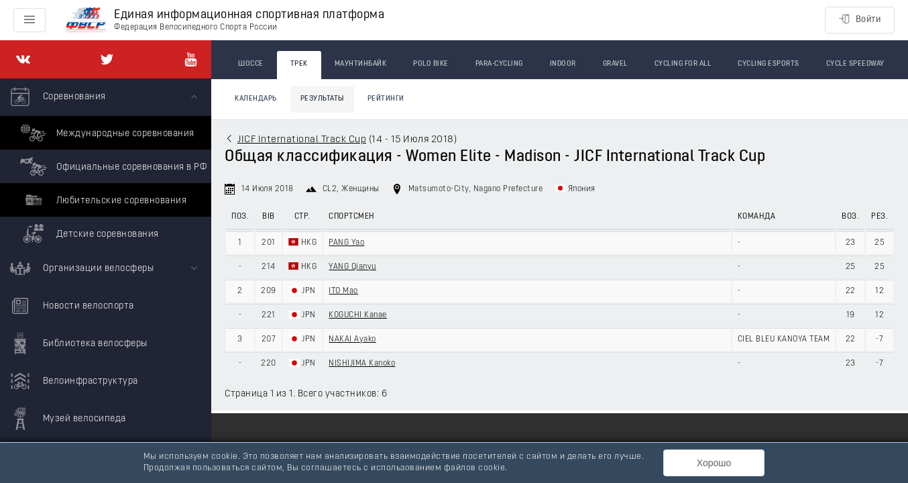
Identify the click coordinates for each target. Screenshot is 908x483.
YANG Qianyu (352, 267)
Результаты (322, 99)
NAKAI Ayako (352, 339)
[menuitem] (105, 164)
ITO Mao (343, 291)
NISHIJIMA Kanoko (362, 364)
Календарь (256, 99)
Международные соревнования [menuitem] (105, 133)
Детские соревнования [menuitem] (88, 233)
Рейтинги (385, 99)
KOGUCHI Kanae (358, 315)
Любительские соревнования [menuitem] (101, 200)
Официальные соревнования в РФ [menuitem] (112, 166)
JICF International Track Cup (301, 140)
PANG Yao (346, 243)
